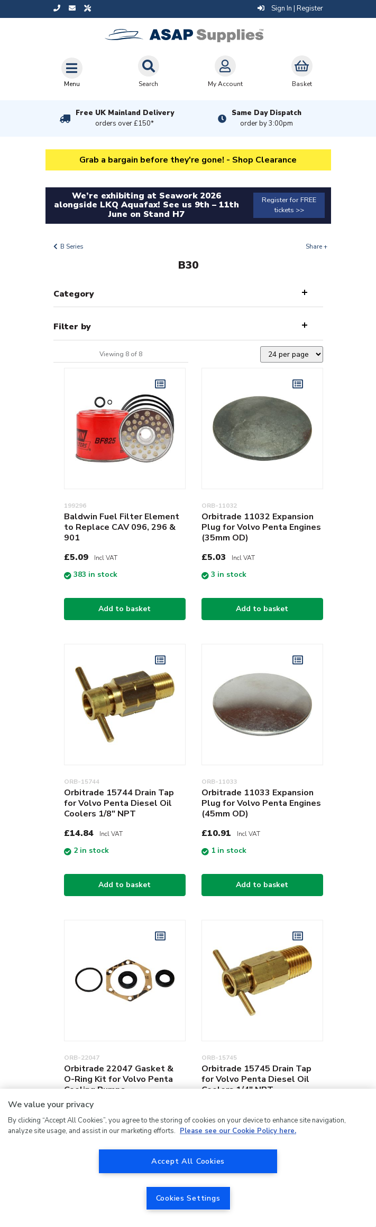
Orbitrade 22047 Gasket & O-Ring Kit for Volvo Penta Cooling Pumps (118, 1079)
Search (148, 71)
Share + (316, 246)
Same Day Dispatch (266, 118)
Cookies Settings (188, 1198)
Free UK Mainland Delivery (125, 118)
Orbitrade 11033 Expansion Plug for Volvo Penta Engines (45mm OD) (261, 803)
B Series (72, 246)
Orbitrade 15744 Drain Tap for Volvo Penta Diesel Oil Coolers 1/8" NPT (119, 803)
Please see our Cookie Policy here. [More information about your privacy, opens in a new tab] (238, 1131)
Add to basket (124, 609)
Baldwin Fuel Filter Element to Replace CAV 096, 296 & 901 (121, 527)
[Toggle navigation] (72, 72)
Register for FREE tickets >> (289, 205)
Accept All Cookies (188, 1161)
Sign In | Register (290, 8)
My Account (225, 71)
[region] (188, 1158)
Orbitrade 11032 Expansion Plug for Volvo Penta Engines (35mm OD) (261, 527)
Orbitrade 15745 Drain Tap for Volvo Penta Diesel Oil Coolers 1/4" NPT (256, 1079)
